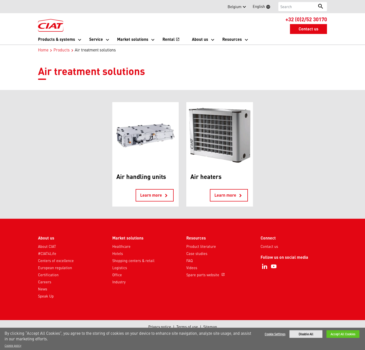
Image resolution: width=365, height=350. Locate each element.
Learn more (154, 195)
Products (61, 49)
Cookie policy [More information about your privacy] (13, 345)
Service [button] (96, 39)
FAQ (189, 260)
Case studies (196, 253)
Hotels (117, 253)
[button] (41, 6)
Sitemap (210, 326)
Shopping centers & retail (133, 260)
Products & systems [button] (56, 39)
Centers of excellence (56, 260)
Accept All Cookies (343, 334)
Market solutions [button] (132, 39)
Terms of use (187, 326)
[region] (182, 339)
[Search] (296, 6)
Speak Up (46, 296)
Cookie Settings (275, 334)
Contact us (269, 246)
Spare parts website (206, 274)
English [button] (263, 7)
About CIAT (47, 246)
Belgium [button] (235, 6)
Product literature (201, 246)
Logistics (119, 267)
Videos (191, 267)
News (42, 288)
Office (117, 274)
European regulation (55, 267)
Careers (44, 281)
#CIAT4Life (47, 253)
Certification (48, 274)
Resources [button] (232, 39)
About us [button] (200, 39)
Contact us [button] (308, 29)
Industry (118, 281)
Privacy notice (159, 326)
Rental (171, 39)
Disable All (306, 334)
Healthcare (121, 246)
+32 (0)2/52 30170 (306, 19)
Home (43, 49)
